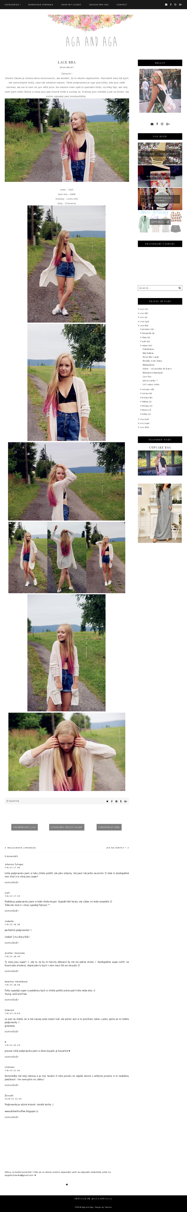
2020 (142, 309)
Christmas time (109, 827)
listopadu (147, 333)
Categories (12, 4)
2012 (142, 427)
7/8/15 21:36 (12, 1070)
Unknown (10, 1066)
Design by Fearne (103, 1207)
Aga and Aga (88, 1207)
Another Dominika (15, 952)
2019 (142, 313)
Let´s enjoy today (151, 384)
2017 (142, 317)
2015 (142, 325)
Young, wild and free (16, 993)
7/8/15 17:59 (12, 896)
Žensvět (9, 1095)
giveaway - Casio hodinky (160, 153)
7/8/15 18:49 (12, 956)
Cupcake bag (160, 447)
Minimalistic (149, 364)
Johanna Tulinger (14, 864)
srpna (145, 345)
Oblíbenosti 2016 (24, 827)
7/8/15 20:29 (12, 1045)
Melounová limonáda (21, 848)
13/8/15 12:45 (13, 1099)
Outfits (14, 801)
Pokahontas (148, 349)
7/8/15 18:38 (12, 924)
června (145, 393)
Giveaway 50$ (160, 221)
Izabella (9, 921)
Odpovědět (12, 882)
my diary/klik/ (22, 936)
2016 (142, 321)
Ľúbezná (9, 1009)
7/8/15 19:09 (12, 1013)
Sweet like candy (151, 357)
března (146, 405)
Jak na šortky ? (116, 848)
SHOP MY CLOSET (71, 4)
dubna (145, 401)
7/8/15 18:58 (12, 985)
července (146, 389)
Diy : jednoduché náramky (160, 199)
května (145, 397)
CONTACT (122, 4)
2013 (142, 423)
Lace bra (147, 376)
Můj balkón (148, 353)
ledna (145, 414)
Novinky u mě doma (152, 360)
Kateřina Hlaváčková (16, 981)
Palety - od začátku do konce (157, 368)
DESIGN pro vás (99, 4)
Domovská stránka (40, 4)
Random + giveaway (160, 176)
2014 (142, 419)
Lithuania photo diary (67, 827)
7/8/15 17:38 (12, 867)
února (145, 409)
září (144, 341)
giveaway (10, 1025)
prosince (146, 329)
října (144, 337)
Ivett (7, 892)
